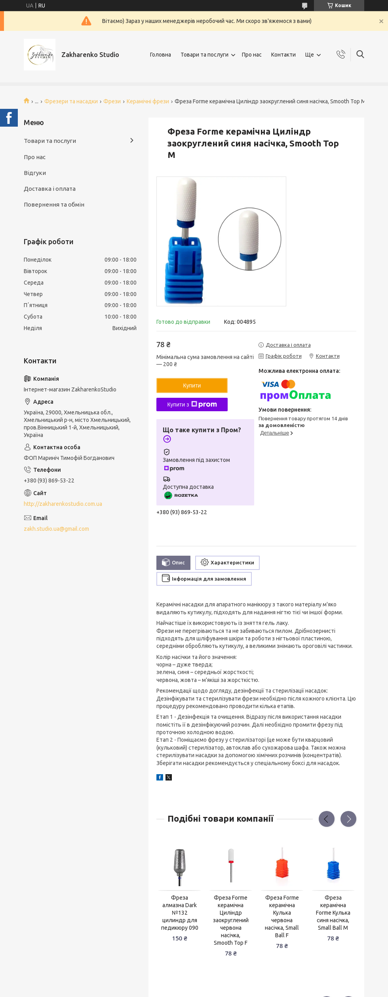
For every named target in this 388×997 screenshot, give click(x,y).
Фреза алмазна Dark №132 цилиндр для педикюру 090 (179, 912)
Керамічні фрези (148, 101)
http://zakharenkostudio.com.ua (63, 504)
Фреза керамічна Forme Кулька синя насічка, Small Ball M (333, 912)
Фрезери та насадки (71, 101)
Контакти (283, 54)
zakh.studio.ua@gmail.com (56, 529)
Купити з (192, 404)
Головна (160, 54)
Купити (192, 385)
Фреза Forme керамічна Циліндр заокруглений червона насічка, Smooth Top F (231, 920)
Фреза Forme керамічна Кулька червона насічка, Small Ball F (282, 916)
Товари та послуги (204, 54)
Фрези (112, 101)
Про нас (252, 54)
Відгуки (35, 172)
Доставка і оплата (50, 188)
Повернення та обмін (54, 204)
